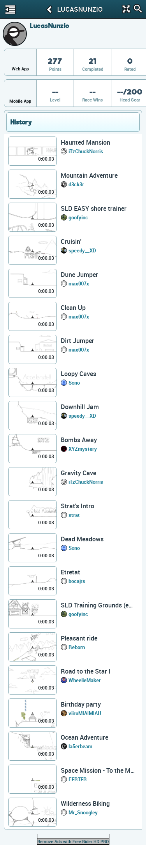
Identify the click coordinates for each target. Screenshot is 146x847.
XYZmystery (83, 449)
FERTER (78, 779)
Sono (74, 383)
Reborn (77, 647)
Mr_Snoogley (83, 812)
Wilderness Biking (85, 803)
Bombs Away (79, 440)
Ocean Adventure (84, 737)
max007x (79, 283)
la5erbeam (80, 746)
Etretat (70, 572)
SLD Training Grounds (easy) (98, 605)
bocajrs (77, 581)
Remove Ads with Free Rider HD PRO (73, 841)
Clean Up (73, 307)
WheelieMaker (85, 680)
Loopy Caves (78, 373)
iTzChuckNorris (86, 151)
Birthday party (81, 704)
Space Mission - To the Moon (98, 770)
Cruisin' (71, 241)
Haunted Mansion (85, 142)
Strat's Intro (77, 506)
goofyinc (78, 217)
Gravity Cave (78, 473)
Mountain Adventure (89, 175)
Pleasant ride (79, 638)
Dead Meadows (82, 539)
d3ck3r (76, 184)
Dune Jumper (79, 274)
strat (74, 515)
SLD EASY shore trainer (94, 208)
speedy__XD (82, 250)
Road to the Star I (86, 671)
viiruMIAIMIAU (85, 713)
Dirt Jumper (77, 340)
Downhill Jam (80, 406)
